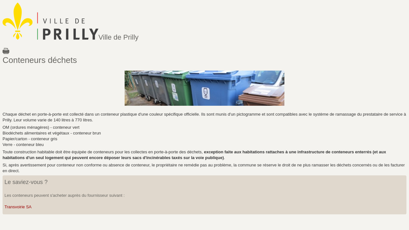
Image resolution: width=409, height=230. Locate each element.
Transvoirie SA (18, 206)
